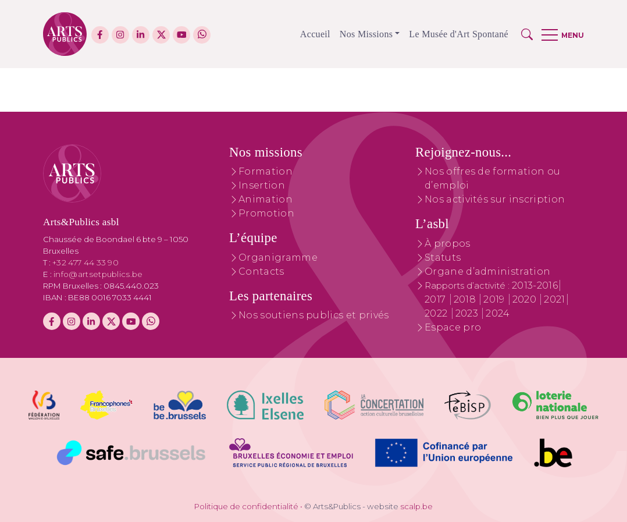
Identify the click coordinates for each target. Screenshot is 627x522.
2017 (436, 299)
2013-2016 (535, 285)
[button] (527, 34)
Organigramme (278, 257)
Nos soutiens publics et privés (313, 315)
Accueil (315, 34)
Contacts (261, 271)
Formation (265, 171)
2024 (498, 313)
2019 (495, 299)
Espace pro (453, 327)
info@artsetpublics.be (98, 274)
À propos (448, 243)
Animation (265, 199)
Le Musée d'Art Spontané (458, 34)
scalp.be (416, 506)
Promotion (266, 213)
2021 (554, 299)
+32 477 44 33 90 (85, 262)
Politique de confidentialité (246, 506)
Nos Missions (366, 34)
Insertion (261, 185)
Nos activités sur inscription (495, 199)
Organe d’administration (487, 271)
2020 (525, 299)
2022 (437, 313)
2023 (468, 313)
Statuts (443, 257)
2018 (466, 299)
